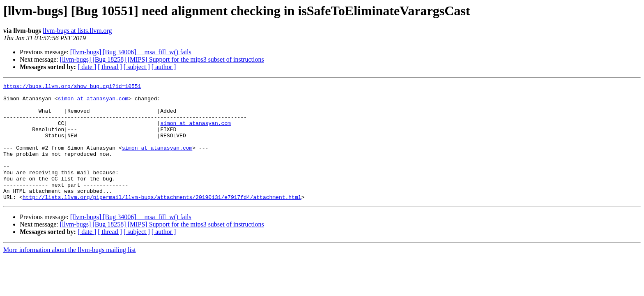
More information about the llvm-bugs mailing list (69, 273)
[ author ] (164, 66)
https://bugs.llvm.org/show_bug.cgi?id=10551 (72, 87)
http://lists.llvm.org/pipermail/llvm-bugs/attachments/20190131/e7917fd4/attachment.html (162, 220)
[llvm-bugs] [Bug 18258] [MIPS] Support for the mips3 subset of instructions (162, 59)
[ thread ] (110, 66)
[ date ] (87, 66)
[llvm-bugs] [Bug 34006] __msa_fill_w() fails (130, 52)
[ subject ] (137, 66)
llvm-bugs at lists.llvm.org (77, 30)
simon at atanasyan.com (93, 102)
